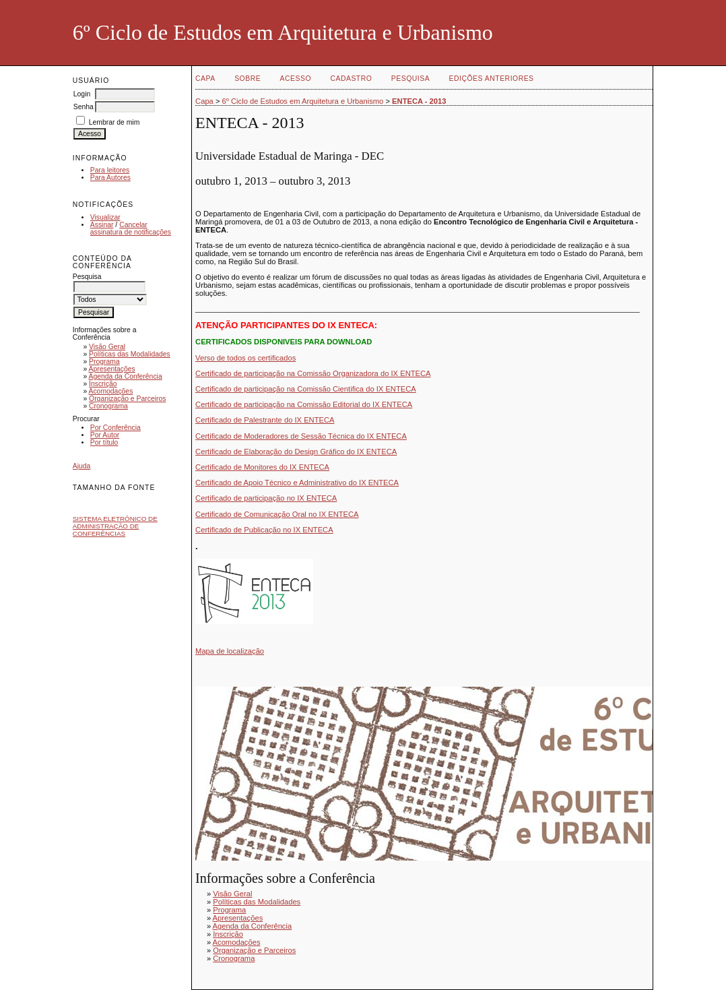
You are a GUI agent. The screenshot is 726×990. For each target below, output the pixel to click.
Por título (104, 442)
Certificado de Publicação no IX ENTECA (264, 530)
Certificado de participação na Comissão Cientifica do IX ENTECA (305, 389)
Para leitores (109, 170)
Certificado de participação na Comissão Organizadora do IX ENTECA (312, 373)
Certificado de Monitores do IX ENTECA (262, 467)
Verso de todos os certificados (245, 358)
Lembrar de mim (114, 122)
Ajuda (82, 466)
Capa (205, 78)
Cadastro (351, 78)
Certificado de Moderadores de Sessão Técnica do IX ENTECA (301, 436)
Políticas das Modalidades (129, 354)
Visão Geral (107, 346)
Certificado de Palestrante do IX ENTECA (264, 420)
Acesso (295, 78)
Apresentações (111, 369)
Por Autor (104, 435)
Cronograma (108, 406)
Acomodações (110, 391)
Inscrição (103, 384)
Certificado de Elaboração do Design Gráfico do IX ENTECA (296, 451)
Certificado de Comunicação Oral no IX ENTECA (277, 514)
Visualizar (105, 217)
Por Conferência (115, 427)
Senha (83, 107)
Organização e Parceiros (127, 398)
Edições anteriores (491, 78)
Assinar (102, 224)
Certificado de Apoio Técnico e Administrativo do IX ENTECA (297, 482)
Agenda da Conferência (125, 376)
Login (81, 94)
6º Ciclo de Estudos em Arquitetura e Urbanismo (303, 101)
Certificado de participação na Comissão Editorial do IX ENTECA (303, 404)
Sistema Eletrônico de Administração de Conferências (115, 526)
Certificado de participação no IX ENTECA (266, 498)
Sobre (247, 78)
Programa (104, 361)
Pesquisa (410, 78)
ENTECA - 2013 (419, 101)
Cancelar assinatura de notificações (130, 228)
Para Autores (110, 177)
